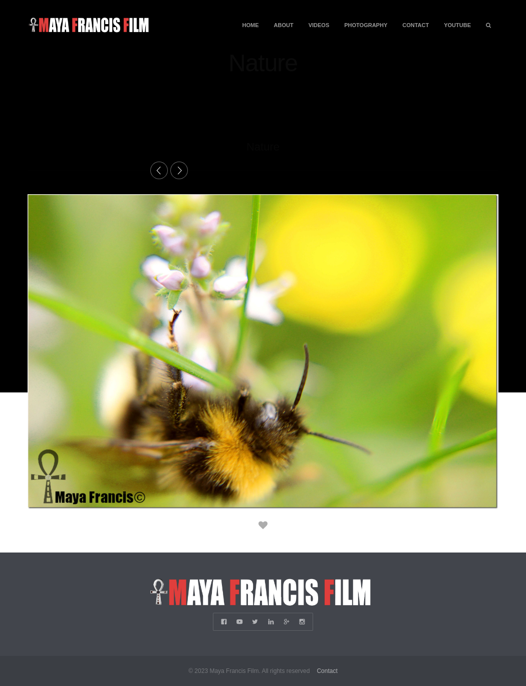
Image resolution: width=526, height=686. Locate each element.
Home (250, 25)
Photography (365, 25)
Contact (415, 25)
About (284, 25)
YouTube (457, 25)
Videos (319, 25)
